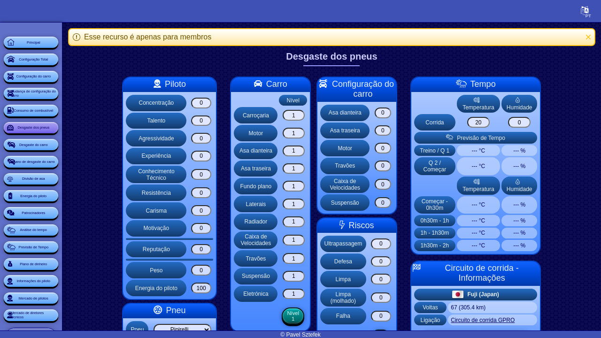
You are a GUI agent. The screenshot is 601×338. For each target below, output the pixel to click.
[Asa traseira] (320, 168)
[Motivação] (229, 228)
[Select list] (210, 330)
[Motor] (320, 133)
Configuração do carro (63, 99)
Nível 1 (320, 316)
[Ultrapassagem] (408, 243)
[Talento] (229, 120)
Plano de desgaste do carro (63, 231)
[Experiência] (229, 156)
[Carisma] (229, 210)
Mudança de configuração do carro (59, 125)
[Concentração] (229, 103)
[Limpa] (408, 279)
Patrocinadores (63, 310)
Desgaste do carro (63, 204)
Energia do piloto (63, 283)
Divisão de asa (63, 257)
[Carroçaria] (320, 115)
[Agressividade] (229, 138)
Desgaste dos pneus (63, 178)
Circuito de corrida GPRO (510, 320)
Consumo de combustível (63, 152)
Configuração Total (63, 73)
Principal (63, 47)
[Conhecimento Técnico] (229, 174)
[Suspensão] (320, 276)
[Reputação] (229, 249)
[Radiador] (320, 221)
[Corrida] (505, 122)
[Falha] (408, 316)
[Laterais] (320, 204)
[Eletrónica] (320, 294)
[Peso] (229, 270)
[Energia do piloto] (229, 288)
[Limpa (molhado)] (408, 297)
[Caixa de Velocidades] (320, 240)
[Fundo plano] (320, 186)
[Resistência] (229, 192)
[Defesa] (408, 261)
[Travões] (320, 258)
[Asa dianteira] (320, 151)
